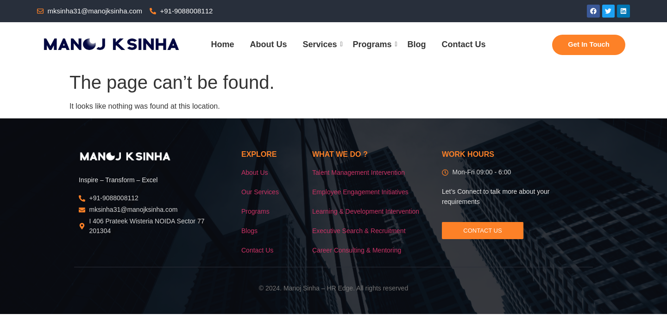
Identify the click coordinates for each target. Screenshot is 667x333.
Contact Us (464, 44)
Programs (374, 44)
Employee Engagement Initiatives (360, 192)
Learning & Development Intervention (365, 211)
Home (222, 44)
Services (321, 44)
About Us (268, 44)
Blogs (249, 230)
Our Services (260, 192)
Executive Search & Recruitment (359, 230)
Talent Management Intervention (358, 172)
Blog (417, 44)
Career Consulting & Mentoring (356, 250)
